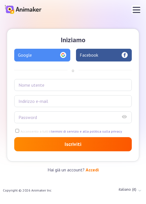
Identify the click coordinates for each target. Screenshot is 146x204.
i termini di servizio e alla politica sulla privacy (85, 131)
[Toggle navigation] (136, 9)
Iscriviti (73, 144)
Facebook (104, 55)
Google (42, 55)
